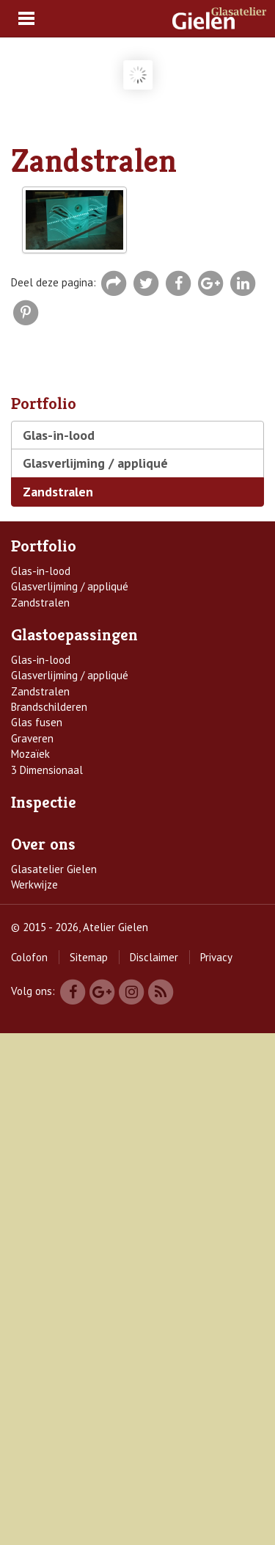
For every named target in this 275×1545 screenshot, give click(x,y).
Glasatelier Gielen (54, 869)
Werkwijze (34, 884)
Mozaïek (30, 754)
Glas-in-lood (59, 435)
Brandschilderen (49, 707)
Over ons (43, 844)
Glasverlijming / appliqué (95, 463)
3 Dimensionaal (47, 770)
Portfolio (43, 546)
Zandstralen (58, 491)
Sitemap (89, 957)
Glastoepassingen (74, 634)
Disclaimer (154, 957)
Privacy (216, 957)
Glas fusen (36, 722)
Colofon (29, 957)
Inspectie (43, 802)
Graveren (32, 738)
